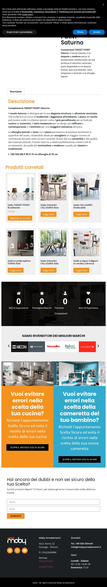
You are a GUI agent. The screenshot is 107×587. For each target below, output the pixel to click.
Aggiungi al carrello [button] (20, 218)
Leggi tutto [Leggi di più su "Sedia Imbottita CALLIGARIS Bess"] (48, 214)
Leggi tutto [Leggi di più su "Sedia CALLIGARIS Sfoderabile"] (81, 214)
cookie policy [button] (27, 564)
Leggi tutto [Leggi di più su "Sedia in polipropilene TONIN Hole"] (15, 270)
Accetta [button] (96, 581)
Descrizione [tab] (16, 91)
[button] (92, 8)
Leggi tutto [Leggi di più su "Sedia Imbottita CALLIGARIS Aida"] (48, 270)
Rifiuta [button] (80, 581)
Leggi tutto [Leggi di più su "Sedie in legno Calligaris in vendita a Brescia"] (81, 270)
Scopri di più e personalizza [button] (19, 581)
